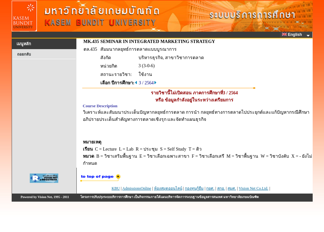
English (293, 34)
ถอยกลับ (24, 54)
